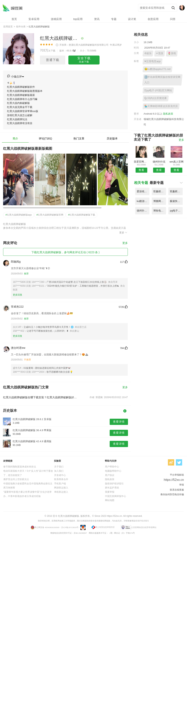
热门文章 (78, 138)
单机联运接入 (61, 492)
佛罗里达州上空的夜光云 (16, 479)
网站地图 (109, 500)
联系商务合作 (61, 479)
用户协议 (109, 475)
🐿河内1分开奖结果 (155, 98)
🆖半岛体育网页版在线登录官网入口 (162, 80)
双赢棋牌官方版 (176, 191)
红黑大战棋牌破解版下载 (81, 214)
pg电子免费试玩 (176, 210)
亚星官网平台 (141, 161)
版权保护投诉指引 (114, 483)
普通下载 (52, 60)
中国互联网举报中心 (115, 496)
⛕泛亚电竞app (152, 61)
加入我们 (59, 471)
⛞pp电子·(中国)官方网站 (158, 90)
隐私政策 (168, 113)
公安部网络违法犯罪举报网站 (143, 527)
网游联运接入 (61, 487)
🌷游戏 (172, 53)
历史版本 (112, 138)
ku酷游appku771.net (143, 201)
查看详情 (119, 421)
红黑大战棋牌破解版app (18, 214)
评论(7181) (45, 138)
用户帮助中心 (112, 466)
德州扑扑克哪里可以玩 (143, 210)
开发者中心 (60, 475)
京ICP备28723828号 (70, 527)
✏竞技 (159, 53)
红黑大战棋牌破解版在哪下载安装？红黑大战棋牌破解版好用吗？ (40, 397)
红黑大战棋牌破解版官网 (50, 214)
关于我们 (59, 466)
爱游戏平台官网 (143, 191)
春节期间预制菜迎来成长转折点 (19, 466)
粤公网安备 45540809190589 (46, 527)
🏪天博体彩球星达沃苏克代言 (161, 106)
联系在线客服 (177, 489)
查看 (141, 169)
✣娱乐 (148, 53)
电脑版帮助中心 (113, 471)
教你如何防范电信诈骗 (172, 494)
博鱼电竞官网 (159, 210)
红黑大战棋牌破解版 (13, 8)
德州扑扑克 (159, 161)
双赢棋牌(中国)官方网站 (159, 191)
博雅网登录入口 (159, 201)
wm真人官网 (176, 161)
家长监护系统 (112, 487)
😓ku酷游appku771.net (157, 69)
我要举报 (109, 492)
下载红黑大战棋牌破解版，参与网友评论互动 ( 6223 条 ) (65, 252)
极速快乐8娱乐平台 (176, 201)
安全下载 (84, 60)
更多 (123, 232)
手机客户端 (60, 483)
